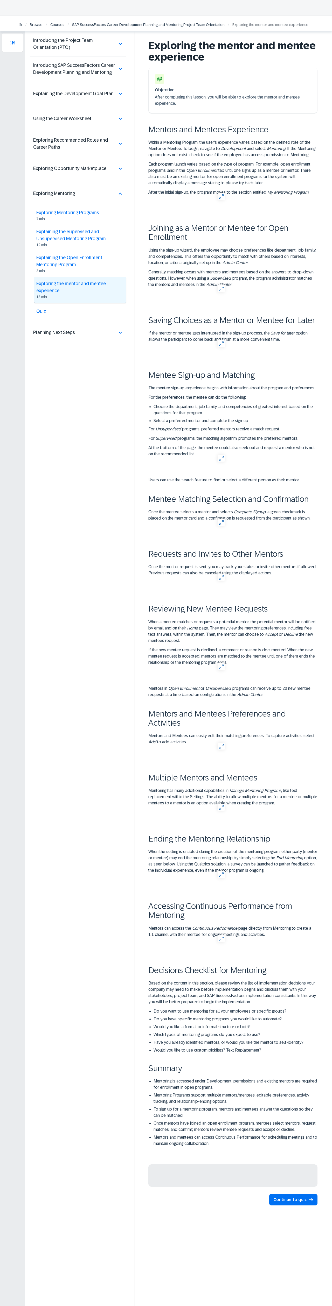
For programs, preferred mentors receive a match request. (214, 429)
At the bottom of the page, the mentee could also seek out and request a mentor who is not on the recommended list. (231, 450)
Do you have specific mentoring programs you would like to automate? (218, 1019)
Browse (36, 25)
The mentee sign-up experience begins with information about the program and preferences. (231, 388)
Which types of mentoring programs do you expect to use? (207, 1034)
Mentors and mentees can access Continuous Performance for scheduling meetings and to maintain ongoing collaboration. (235, 1140)
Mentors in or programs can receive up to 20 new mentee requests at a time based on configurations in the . (229, 691)
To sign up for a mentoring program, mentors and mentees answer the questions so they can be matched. (233, 1112)
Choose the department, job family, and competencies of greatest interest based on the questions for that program (233, 409)
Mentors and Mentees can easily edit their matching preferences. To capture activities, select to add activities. (231, 738)
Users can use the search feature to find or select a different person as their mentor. (224, 480)
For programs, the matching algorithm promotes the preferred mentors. (223, 438)
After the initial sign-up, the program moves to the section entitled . (228, 192)
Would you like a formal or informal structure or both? (202, 1027)
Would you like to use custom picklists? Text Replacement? (207, 1050)
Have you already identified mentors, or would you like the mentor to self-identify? (228, 1042)
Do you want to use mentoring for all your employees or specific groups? (220, 1011)
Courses (57, 25)
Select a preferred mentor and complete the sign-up (201, 420)
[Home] (20, 25)
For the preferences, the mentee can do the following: (197, 397)
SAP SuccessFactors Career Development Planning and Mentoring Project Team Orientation (148, 25)
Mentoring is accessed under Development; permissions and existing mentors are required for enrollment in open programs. (235, 1084)
